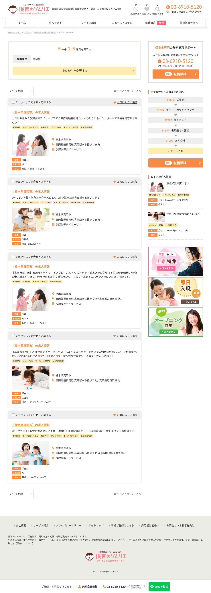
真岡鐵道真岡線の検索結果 (45, 32)
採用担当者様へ (189, 22)
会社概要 (21, 525)
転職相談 (155, 23)
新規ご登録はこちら (122, 525)
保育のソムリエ (14, 32)
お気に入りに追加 (127, 102)
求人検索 (27, 32)
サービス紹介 (88, 22)
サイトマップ (96, 525)
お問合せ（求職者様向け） (181, 525)
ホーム (22, 22)
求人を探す (55, 22)
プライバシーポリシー (68, 525)
